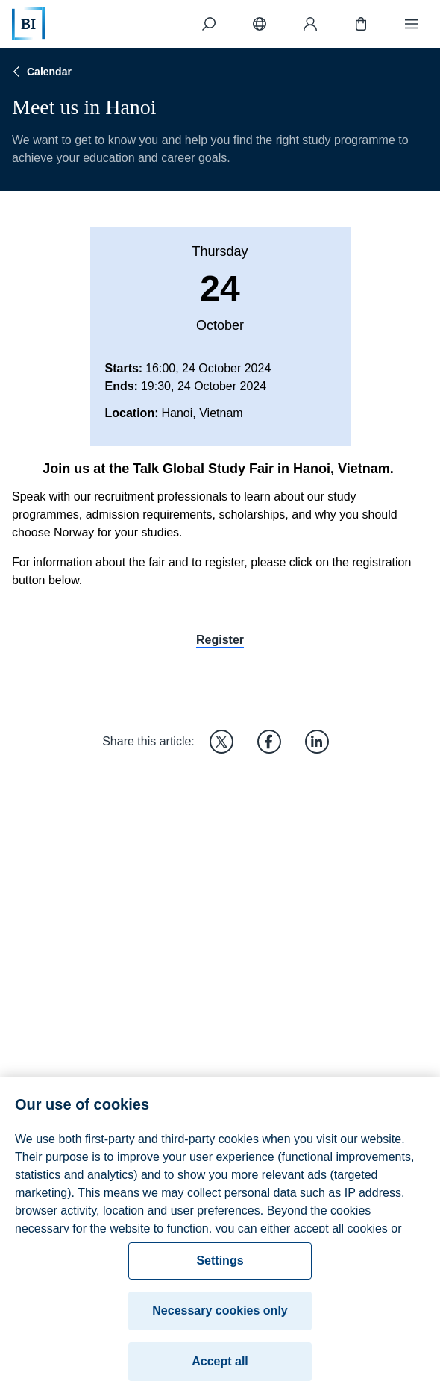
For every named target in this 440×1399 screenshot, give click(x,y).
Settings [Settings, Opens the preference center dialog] (219, 1267)
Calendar (40, 71)
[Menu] (411, 23)
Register (220, 639)
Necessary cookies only (219, 1317)
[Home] (28, 23)
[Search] (208, 23)
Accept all (220, 1368)
